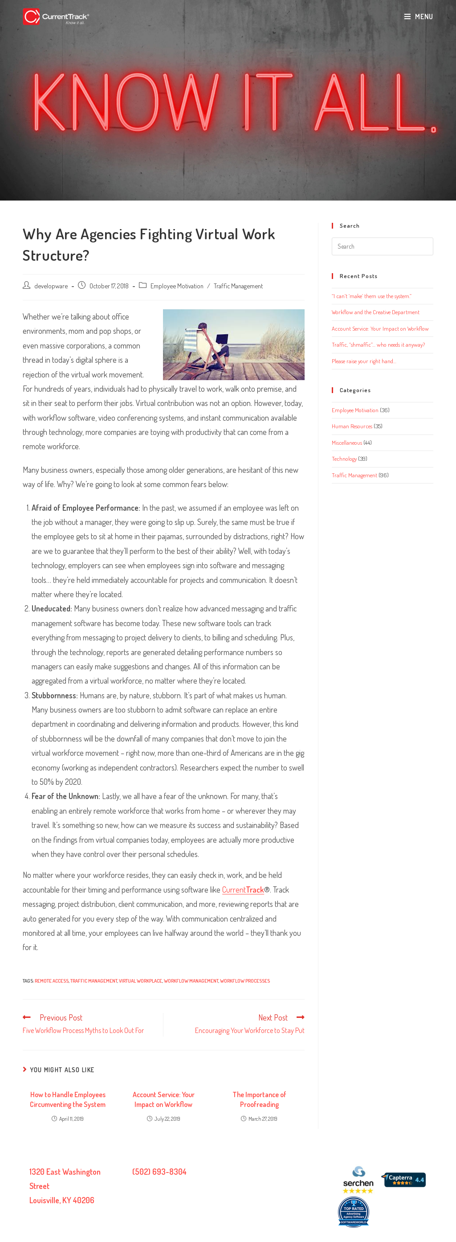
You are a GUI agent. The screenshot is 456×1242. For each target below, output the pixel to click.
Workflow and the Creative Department (375, 312)
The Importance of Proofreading (259, 1099)
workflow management (191, 981)
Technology (344, 458)
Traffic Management (238, 286)
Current (243, 889)
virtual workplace (140, 981)
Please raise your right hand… (364, 361)
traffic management (93, 981)
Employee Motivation (177, 286)
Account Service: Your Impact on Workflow (164, 1099)
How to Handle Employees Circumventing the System (68, 1099)
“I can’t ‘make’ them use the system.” (371, 295)
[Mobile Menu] (418, 16)
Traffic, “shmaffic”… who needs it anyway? (378, 344)
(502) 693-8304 (159, 1171)
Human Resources (352, 426)
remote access (52, 981)
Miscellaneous (347, 442)
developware (51, 286)
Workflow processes (245, 981)
